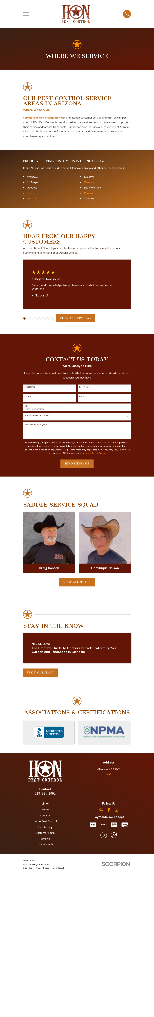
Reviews (45, 993)
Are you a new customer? (37, 570)
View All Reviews (75, 473)
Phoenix (88, 347)
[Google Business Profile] (101, 964)
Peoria (30, 347)
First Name (30, 541)
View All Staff (77, 736)
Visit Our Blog (40, 827)
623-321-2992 (45, 948)
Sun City (32, 353)
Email (82, 551)
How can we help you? (36, 579)
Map (108, 928)
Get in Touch (45, 999)
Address (29, 560)
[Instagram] (116, 964)
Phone (28, 551)
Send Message (77, 618)
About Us (45, 970)
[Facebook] (109, 964)
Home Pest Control (45, 975)
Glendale (89, 336)
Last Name (84, 541)
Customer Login (45, 987)
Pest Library (45, 981)
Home (45, 964)
